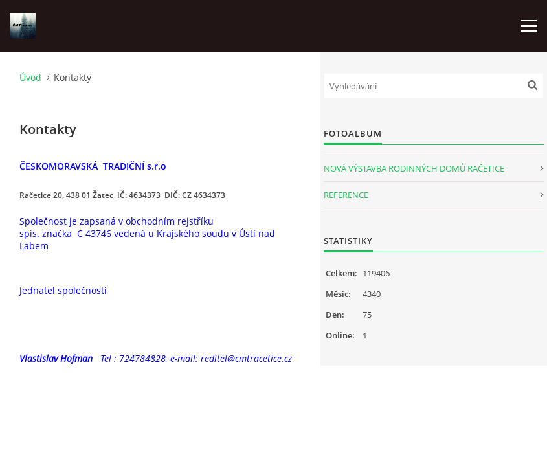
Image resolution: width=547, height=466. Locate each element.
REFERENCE (346, 195)
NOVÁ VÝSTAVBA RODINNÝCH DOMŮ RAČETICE (414, 168)
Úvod (30, 77)
